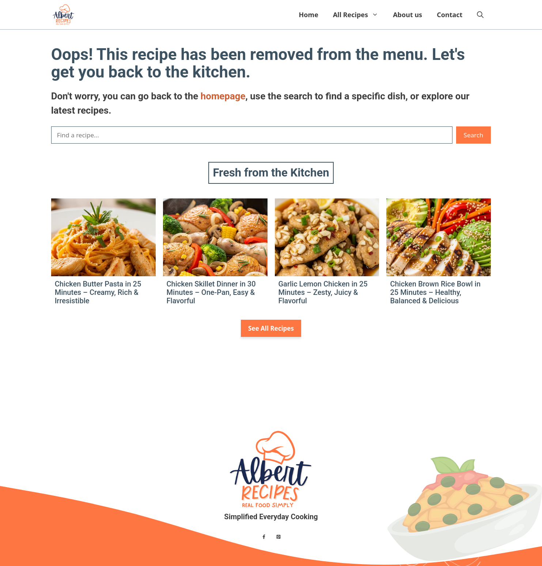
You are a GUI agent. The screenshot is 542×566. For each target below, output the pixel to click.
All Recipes (359, 14)
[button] (480, 14)
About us (407, 14)
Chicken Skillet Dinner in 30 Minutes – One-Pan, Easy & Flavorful (211, 292)
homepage (223, 96)
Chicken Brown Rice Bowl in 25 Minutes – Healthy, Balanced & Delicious (435, 292)
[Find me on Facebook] (263, 536)
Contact (449, 14)
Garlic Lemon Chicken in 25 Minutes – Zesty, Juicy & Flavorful (323, 292)
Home (308, 14)
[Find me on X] (278, 536)
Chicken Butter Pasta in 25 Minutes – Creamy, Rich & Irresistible (98, 292)
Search (474, 135)
